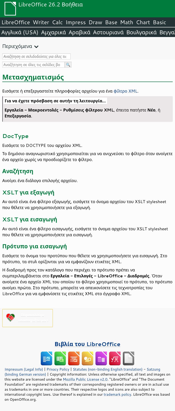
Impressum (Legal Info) (24, 369)
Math (126, 22)
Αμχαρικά (53, 32)
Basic (159, 22)
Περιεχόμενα (17, 46)
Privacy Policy (57, 369)
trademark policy (117, 394)
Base (111, 22)
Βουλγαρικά (141, 32)
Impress (76, 22)
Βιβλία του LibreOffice (88, 344)
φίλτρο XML (125, 91)
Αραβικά (79, 32)
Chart (143, 22)
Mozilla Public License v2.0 (85, 379)
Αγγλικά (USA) (20, 32)
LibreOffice (15, 22)
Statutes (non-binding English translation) (107, 369)
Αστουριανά (108, 32)
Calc (57, 22)
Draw (95, 22)
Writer (41, 22)
